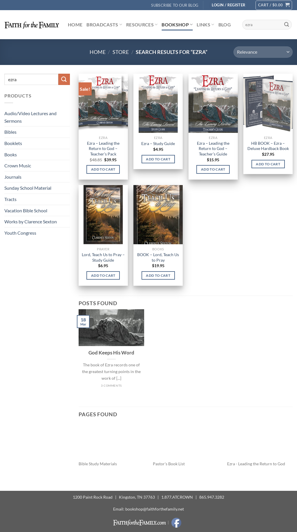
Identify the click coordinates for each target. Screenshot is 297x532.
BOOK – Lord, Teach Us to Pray (158, 257)
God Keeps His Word (111, 353)
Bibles (10, 132)
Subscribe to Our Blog (174, 5)
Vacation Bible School (25, 210)
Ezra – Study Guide (158, 143)
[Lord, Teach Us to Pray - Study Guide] (103, 214)
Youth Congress (20, 233)
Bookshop (177, 25)
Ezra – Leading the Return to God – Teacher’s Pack (103, 148)
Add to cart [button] (103, 169)
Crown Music (17, 165)
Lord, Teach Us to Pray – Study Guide (103, 257)
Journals (12, 177)
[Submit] (286, 25)
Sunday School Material (27, 188)
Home (75, 24)
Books (10, 154)
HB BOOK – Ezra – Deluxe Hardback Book (268, 146)
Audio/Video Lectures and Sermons (30, 117)
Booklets (13, 143)
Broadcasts (104, 25)
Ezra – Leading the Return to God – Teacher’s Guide (213, 148)
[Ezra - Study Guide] (158, 103)
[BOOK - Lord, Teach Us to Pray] (158, 214)
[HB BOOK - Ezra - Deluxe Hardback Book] (268, 103)
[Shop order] (263, 52)
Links (205, 25)
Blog (224, 24)
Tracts (10, 199)
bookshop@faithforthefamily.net (154, 508)
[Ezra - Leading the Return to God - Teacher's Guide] (213, 103)
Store (121, 52)
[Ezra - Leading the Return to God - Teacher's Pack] (103, 103)
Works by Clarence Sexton (30, 221)
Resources (141, 25)
